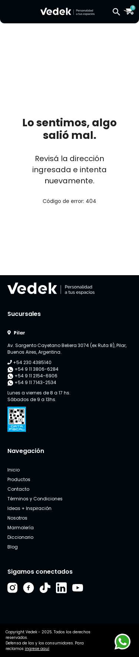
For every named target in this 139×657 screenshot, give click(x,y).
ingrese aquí (37, 648)
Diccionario (20, 537)
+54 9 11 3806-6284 (33, 369)
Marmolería (20, 527)
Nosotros (17, 518)
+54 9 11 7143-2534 (31, 382)
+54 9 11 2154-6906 (32, 376)
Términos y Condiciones (35, 499)
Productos (18, 479)
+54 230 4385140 (29, 362)
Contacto (18, 489)
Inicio (13, 470)
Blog (12, 547)
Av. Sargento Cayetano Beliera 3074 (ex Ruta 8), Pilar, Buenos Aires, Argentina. (66, 348)
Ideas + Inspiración (29, 508)
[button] (116, 11)
